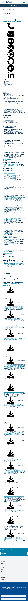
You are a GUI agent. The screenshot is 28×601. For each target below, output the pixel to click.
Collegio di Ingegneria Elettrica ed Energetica (11, 164)
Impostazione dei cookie (13, 592)
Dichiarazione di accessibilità (6, 580)
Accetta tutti (13, 598)
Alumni (2, 571)
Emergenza (3, 561)
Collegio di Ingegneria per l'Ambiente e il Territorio (12, 165)
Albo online (3, 577)
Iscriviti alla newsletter (5, 573)
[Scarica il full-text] (11, 289)
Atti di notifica (3, 579)
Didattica (5, 161)
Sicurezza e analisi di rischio (8, 193)
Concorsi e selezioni (4, 566)
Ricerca (5, 254)
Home (3, 9)
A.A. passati (7, 184)
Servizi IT (2, 569)
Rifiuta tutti (14, 595)
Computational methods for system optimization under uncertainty (14, 524)
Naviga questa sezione (14, 17)
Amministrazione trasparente (6, 575)
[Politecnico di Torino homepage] (8, 2)
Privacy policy (3, 589)
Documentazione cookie (9, 589)
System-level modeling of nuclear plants (10, 175)
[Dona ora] (14, 553)
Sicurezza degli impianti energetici (9, 239)
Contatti (2, 558)
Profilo (4, 80)
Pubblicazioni (7, 277)
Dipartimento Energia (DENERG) (12, 21)
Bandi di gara (3, 567)
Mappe (2, 559)
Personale (6, 9)
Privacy (2, 563)
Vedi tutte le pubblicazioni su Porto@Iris (13, 283)
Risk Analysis (6, 187)
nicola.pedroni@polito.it (21, 33)
